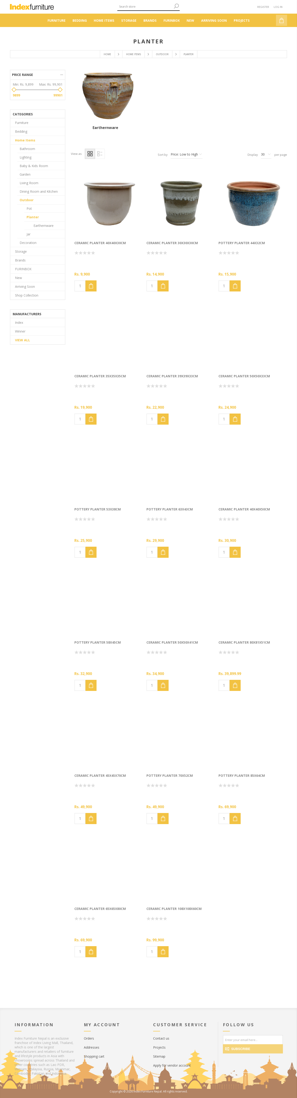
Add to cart (91, 285)
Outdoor (26, 200)
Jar (28, 234)
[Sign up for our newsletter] (253, 1039)
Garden (25, 174)
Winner (20, 331)
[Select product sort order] (187, 154)
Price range (22, 74)
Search (176, 6)
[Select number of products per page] (266, 154)
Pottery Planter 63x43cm (169, 509)
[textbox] (145, 6)
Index (19, 322)
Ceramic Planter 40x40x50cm (244, 509)
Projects (159, 1047)
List (99, 154)
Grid (90, 154)
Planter (33, 217)
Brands (20, 260)
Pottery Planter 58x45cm (97, 642)
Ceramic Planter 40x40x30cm (100, 243)
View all (22, 340)
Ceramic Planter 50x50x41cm (172, 642)
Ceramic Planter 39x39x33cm (172, 376)
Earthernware (105, 127)
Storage (21, 251)
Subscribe (240, 1049)
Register (263, 7)
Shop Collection (26, 295)
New (18, 278)
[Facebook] (227, 1060)
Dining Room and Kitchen (39, 191)
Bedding (21, 131)
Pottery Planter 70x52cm (169, 775)
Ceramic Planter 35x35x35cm (100, 376)
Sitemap (159, 1056)
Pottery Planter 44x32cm (241, 243)
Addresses (91, 1047)
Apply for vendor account (172, 1065)
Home (107, 54)
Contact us (161, 1038)
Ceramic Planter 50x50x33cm (244, 376)
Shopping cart (94, 1056)
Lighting (25, 157)
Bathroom (27, 149)
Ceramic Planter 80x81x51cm (244, 642)
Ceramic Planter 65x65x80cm (100, 908)
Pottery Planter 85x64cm (241, 775)
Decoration (28, 242)
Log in (278, 7)
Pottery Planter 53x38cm (97, 509)
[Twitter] (236, 1060)
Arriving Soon (25, 286)
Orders (89, 1038)
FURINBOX (23, 269)
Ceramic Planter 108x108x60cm (174, 908)
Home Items (25, 140)
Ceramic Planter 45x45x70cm (100, 775)
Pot (29, 208)
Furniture (21, 122)
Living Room (29, 183)
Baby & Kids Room (34, 166)
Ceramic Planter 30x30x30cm (172, 243)
